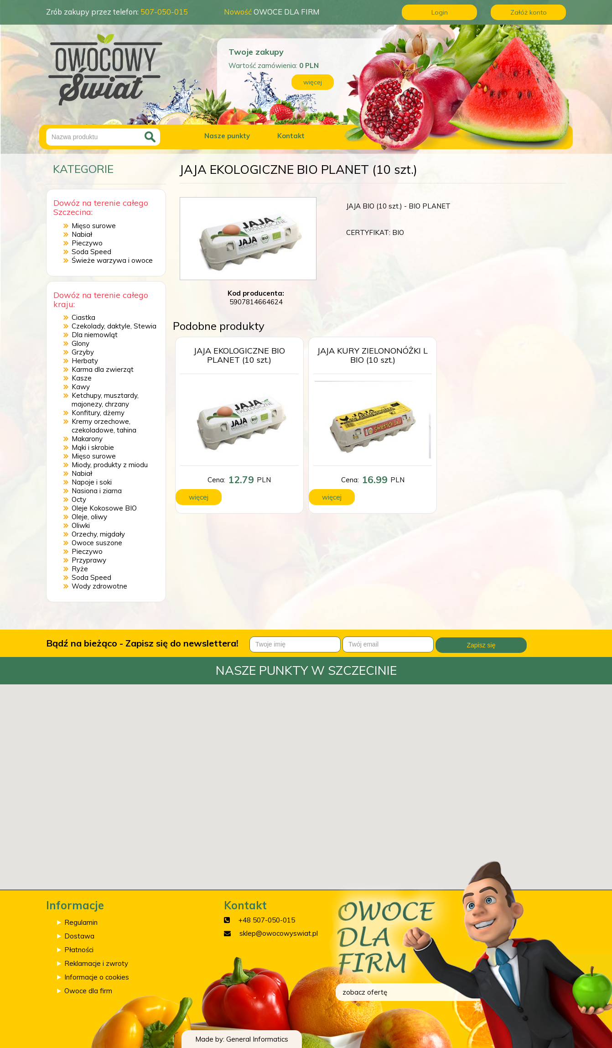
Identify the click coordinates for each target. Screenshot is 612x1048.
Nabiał (82, 234)
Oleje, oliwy (89, 516)
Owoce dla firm (88, 990)
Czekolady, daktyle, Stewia (114, 326)
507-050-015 (164, 11)
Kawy (81, 386)
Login (439, 12)
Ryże (80, 568)
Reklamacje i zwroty (96, 963)
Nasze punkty (227, 135)
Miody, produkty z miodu (110, 464)
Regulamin (81, 922)
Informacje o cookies (96, 977)
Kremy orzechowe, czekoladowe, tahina (104, 425)
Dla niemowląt (95, 334)
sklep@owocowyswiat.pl (278, 933)
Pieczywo (87, 243)
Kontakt (291, 135)
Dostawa (79, 936)
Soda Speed (91, 251)
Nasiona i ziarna (97, 490)
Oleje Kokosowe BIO (104, 508)
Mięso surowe (94, 225)
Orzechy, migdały (98, 534)
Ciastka (83, 317)
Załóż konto (528, 12)
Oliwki (81, 525)
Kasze (82, 378)
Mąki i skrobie (93, 447)
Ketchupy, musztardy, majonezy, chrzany (105, 399)
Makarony (87, 438)
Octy (79, 499)
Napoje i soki (92, 482)
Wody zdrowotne (99, 586)
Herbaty (85, 360)
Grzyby (83, 352)
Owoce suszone (97, 542)
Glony (80, 343)
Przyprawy (89, 560)
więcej (312, 82)
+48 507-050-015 (267, 920)
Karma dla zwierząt (103, 369)
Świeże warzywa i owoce (112, 260)
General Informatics (257, 1039)
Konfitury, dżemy (98, 412)
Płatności (78, 949)
